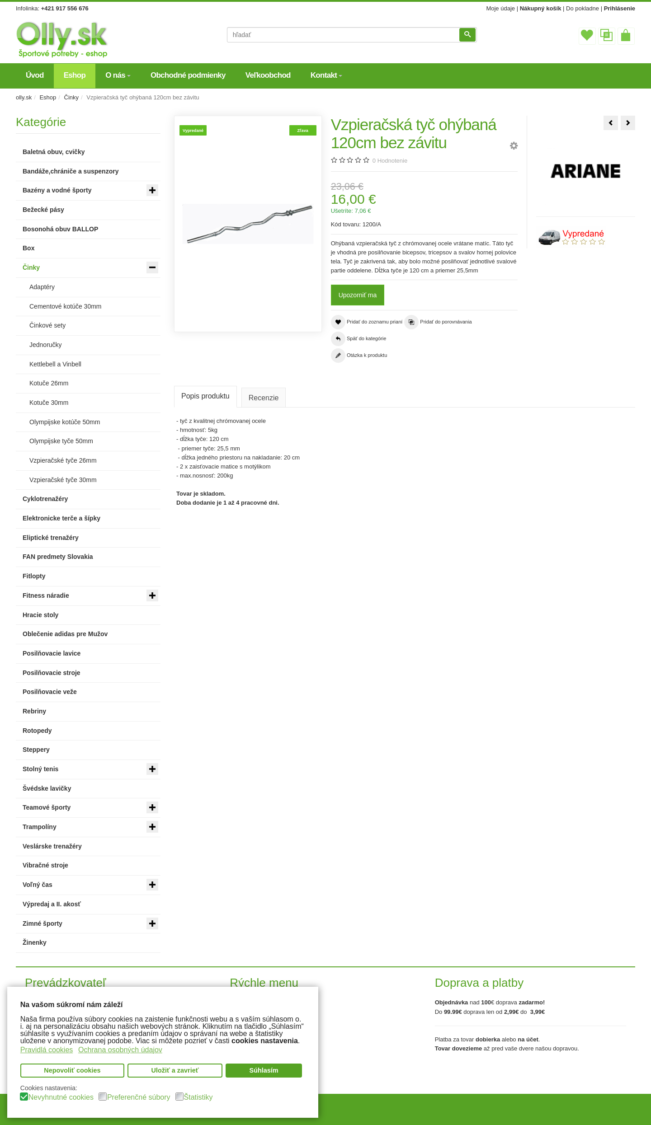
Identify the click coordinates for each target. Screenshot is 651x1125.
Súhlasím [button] (264, 1070)
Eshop (47, 97)
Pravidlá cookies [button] (46, 1049)
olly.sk (24, 97)
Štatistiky (198, 1097)
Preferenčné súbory (138, 1097)
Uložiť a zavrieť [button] (175, 1070)
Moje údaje (500, 8)
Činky (71, 97)
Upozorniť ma (358, 295)
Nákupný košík (540, 8)
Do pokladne (582, 8)
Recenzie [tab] (264, 398)
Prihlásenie (619, 8)
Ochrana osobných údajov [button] (120, 1049)
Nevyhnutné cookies (61, 1097)
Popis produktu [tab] (205, 396)
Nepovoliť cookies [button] (72, 1070)
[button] (514, 147)
